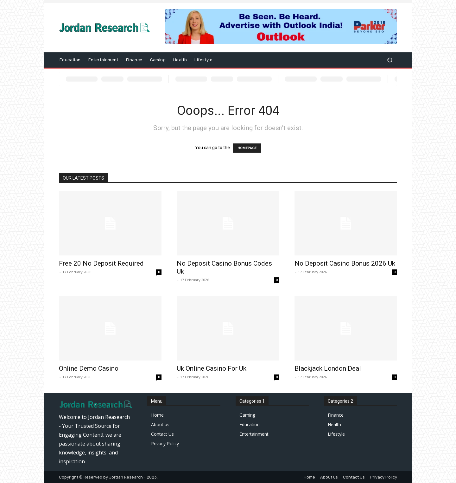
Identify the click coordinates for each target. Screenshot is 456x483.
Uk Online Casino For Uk (211, 368)
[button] (389, 60)
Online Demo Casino (88, 368)
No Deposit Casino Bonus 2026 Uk (344, 263)
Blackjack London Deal (327, 368)
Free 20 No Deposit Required (101, 263)
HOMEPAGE (247, 148)
